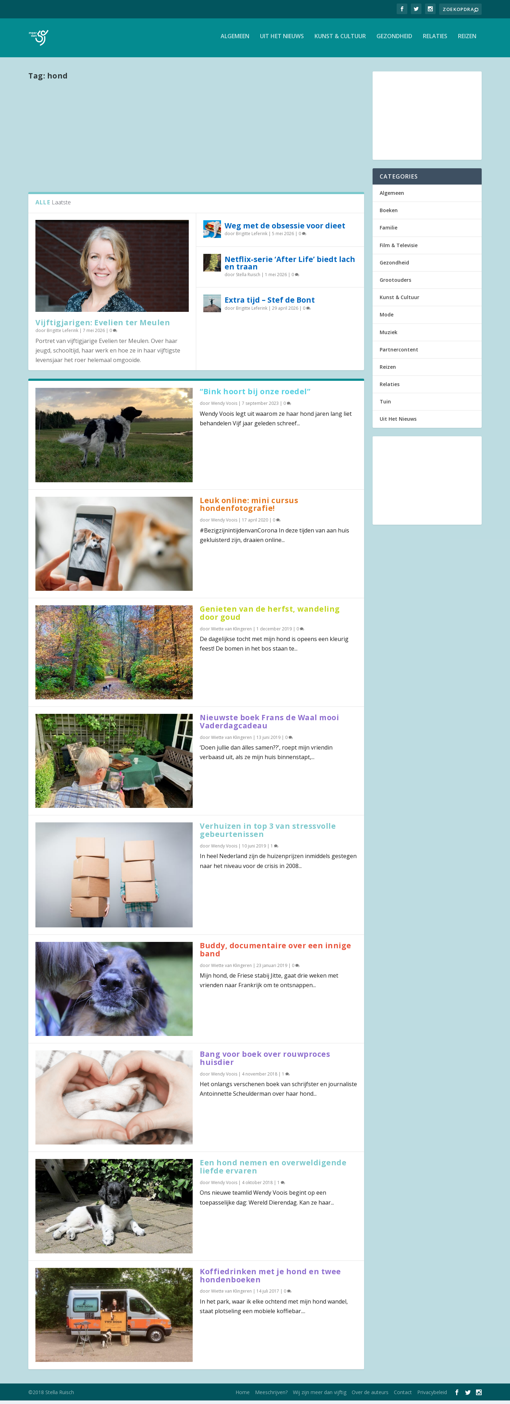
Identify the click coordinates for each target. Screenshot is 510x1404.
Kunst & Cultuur (340, 40)
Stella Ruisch (248, 278)
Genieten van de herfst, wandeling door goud (270, 616)
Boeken (389, 213)
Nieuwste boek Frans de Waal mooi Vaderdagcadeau (269, 725)
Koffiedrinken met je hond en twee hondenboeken (270, 1279)
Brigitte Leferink (62, 334)
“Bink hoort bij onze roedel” (255, 395)
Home (243, 1395)
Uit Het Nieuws (282, 40)
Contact (403, 1395)
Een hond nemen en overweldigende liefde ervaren (273, 1170)
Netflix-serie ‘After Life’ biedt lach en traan (290, 266)
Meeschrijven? (271, 1395)
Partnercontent (399, 353)
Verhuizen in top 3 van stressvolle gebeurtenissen (268, 834)
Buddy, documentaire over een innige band (275, 953)
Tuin (385, 405)
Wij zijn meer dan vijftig (319, 1395)
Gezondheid (394, 40)
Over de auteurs (370, 1395)
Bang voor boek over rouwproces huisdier (265, 1062)
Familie (388, 231)
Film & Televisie (399, 248)
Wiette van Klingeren (231, 632)
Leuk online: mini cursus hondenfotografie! (249, 508)
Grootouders (395, 283)
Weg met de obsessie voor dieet (285, 229)
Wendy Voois (224, 407)
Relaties (435, 40)
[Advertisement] (196, 138)
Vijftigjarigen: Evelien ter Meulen (102, 326)
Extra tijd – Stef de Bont (270, 303)
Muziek (388, 335)
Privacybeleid (432, 1395)
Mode (386, 318)
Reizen (467, 40)
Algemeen (235, 40)
